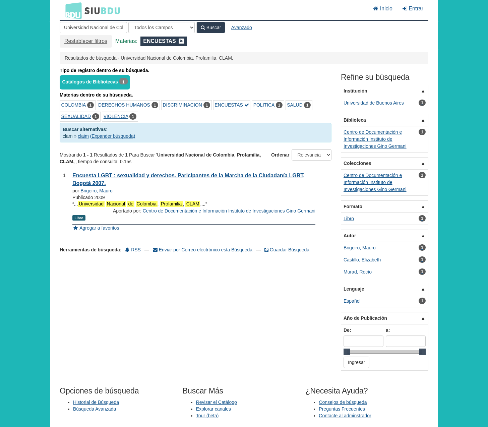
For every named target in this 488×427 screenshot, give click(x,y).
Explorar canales (213, 409)
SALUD (295, 105)
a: (388, 330)
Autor (350, 235)
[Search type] (161, 27)
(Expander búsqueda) (112, 136)
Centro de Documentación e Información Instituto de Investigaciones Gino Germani (229, 210)
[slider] (347, 352)
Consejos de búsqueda (343, 402)
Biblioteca (355, 120)
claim (83, 136)
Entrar (413, 8)
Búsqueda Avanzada (94, 409)
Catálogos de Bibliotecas (90, 81)
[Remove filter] (181, 41)
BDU (71, 10)
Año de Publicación (365, 318)
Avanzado (241, 27)
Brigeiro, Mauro (96, 190)
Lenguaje (354, 289)
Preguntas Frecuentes (342, 409)
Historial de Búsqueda (96, 402)
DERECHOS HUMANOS (124, 105)
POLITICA (263, 105)
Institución (355, 91)
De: (347, 330)
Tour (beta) (207, 415)
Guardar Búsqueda (286, 249)
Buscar (211, 27)
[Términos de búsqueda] (93, 27)
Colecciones (357, 163)
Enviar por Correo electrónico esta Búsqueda (203, 249)
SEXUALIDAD (76, 116)
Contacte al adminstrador (345, 415)
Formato (353, 206)
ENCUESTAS (232, 105)
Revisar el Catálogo (216, 402)
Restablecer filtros (85, 41)
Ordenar (280, 155)
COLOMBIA (73, 105)
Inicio (382, 8)
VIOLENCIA (116, 116)
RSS (133, 249)
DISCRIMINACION (182, 105)
